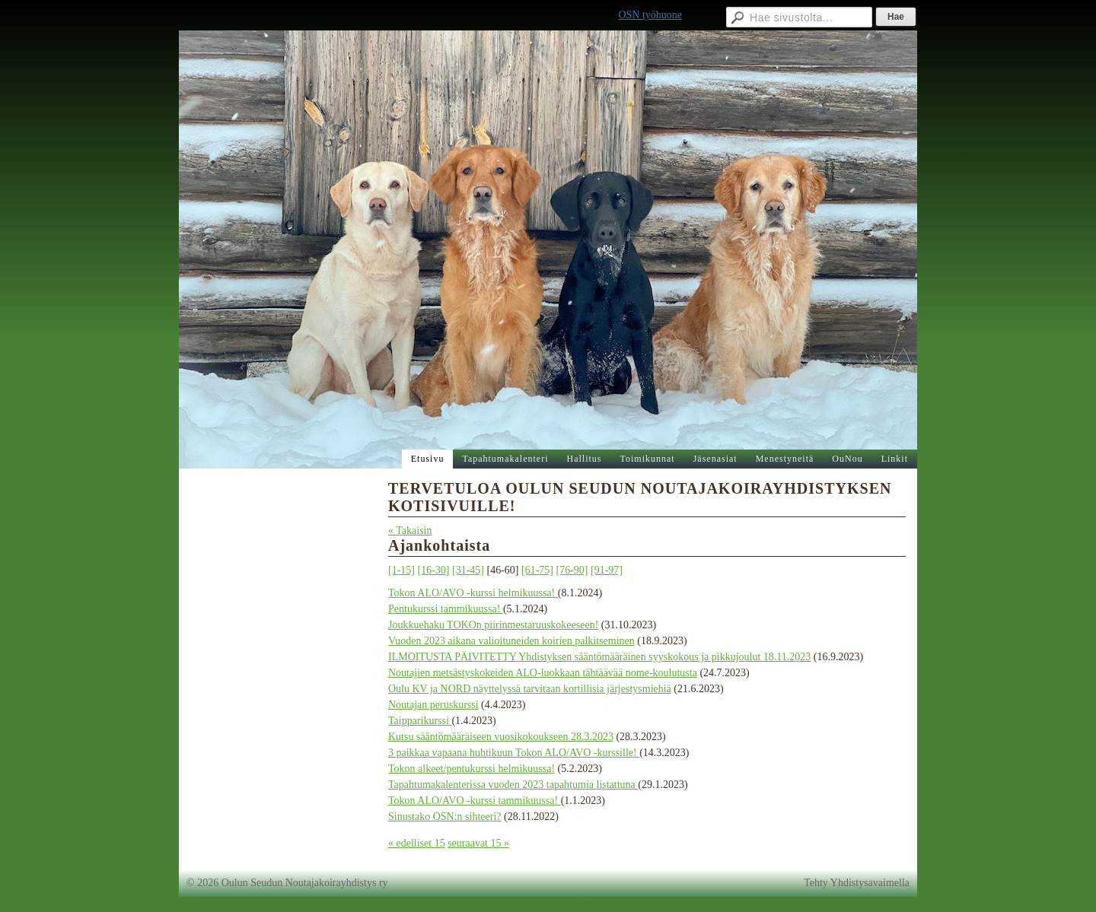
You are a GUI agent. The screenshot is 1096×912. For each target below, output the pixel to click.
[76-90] (572, 570)
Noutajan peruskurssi (433, 704)
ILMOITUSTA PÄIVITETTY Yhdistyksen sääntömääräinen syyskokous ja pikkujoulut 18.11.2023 (599, 657)
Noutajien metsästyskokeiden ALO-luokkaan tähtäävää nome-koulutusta (542, 672)
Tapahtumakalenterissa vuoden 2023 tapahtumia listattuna (513, 784)
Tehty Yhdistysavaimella (857, 882)
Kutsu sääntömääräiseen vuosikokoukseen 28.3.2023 (500, 736)
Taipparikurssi (419, 720)
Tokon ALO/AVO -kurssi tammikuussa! (474, 800)
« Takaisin (410, 530)
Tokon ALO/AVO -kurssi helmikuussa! (473, 593)
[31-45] (468, 570)
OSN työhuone (650, 15)
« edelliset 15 (416, 843)
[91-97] (607, 570)
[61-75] (537, 570)
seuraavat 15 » (478, 843)
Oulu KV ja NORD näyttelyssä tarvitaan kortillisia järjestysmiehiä (529, 688)
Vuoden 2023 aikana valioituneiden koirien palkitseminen (511, 641)
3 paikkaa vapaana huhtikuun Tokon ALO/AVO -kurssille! (513, 752)
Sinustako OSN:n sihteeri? (445, 816)
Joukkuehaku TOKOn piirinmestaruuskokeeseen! (493, 625)
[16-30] (434, 570)
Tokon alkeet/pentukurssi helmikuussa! (471, 768)
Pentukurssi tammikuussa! (445, 609)
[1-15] (401, 570)
